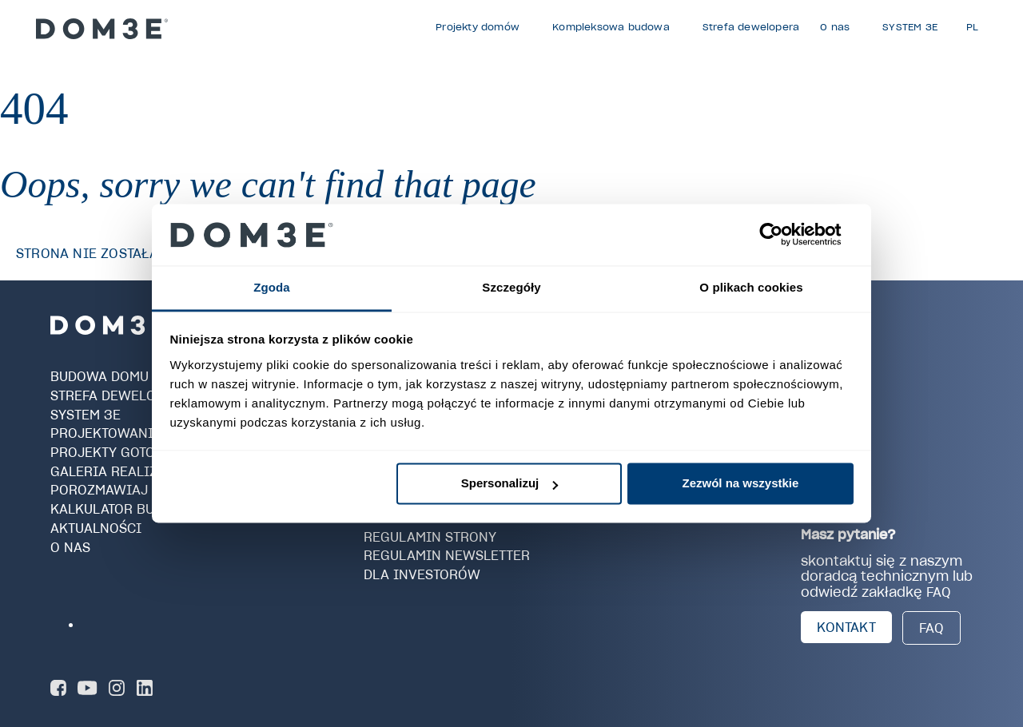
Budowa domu (99, 376)
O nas (70, 546)
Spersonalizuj (510, 484)
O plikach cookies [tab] (750, 287)
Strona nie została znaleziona (132, 253)
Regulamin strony (430, 536)
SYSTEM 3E (85, 414)
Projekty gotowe (113, 452)
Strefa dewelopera (120, 395)
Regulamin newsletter (447, 555)
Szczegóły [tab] (511, 287)
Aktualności (95, 528)
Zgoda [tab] (271, 287)
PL (972, 27)
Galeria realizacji (119, 471)
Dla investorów (422, 574)
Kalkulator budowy (121, 509)
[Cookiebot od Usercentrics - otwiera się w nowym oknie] (784, 235)
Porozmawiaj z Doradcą (138, 490)
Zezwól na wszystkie (740, 484)
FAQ (931, 628)
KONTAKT (846, 627)
